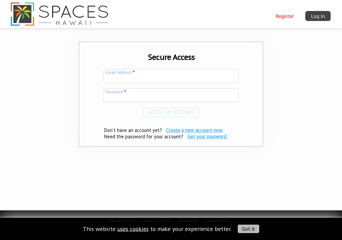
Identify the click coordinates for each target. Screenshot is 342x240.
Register (285, 16)
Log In (318, 16)
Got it (248, 228)
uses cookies (133, 228)
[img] (59, 12)
